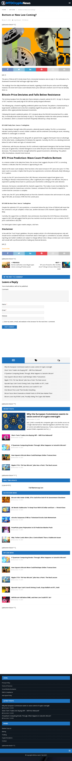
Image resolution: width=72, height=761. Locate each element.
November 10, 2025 (18, 540)
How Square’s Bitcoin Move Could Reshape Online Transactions (24, 377)
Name (4, 304)
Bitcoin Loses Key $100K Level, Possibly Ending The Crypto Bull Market (27, 397)
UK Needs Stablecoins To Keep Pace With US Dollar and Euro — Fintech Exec (38, 507)
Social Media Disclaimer (9, 689)
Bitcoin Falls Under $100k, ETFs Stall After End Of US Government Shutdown (38, 497)
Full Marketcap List (36, 488)
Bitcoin (26, 20)
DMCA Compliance (7, 692)
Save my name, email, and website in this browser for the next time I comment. (29, 322)
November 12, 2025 (18, 520)
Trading (4, 735)
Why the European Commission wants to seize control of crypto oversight (28, 367)
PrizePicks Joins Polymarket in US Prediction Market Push (31, 527)
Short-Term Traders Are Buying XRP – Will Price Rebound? (23, 370)
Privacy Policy (6, 683)
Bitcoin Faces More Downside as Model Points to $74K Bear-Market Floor (28, 393)
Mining (4, 731)
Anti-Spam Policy (7, 695)
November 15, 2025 (34, 419)
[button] (69, 2)
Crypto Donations (7, 738)
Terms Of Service (7, 686)
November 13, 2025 (18, 510)
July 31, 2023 (7, 20)
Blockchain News (10, 493)
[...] (49, 429)
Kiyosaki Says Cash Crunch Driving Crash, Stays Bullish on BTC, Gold (26, 383)
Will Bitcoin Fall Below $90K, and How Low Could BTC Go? (23, 387)
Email (4, 310)
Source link (6, 249)
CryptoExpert (17, 20)
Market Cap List (6, 728)
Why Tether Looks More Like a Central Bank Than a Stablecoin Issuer (36, 537)
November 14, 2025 (18, 500)
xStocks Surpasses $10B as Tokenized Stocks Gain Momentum (33, 517)
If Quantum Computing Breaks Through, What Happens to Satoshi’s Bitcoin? (28, 373)
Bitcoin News (8, 553)
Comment (5, 289)
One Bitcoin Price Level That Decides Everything (19, 390)
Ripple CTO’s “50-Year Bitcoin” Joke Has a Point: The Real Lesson (25, 380)
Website (4, 316)
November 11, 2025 (18, 530)
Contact (4, 741)
